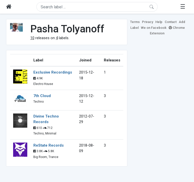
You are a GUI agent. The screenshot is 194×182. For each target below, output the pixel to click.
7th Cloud (42, 96)
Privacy (147, 22)
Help (158, 22)
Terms (135, 22)
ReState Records (48, 145)
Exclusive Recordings (52, 72)
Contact (171, 22)
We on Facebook (153, 28)
